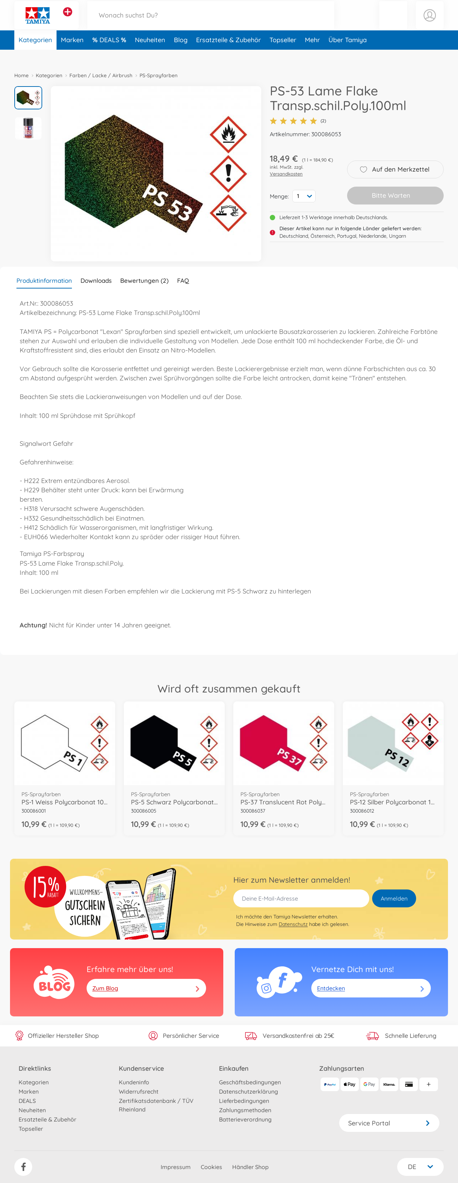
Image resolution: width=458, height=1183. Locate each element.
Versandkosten (286, 174)
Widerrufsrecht (139, 1091)
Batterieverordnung (245, 1119)
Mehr (312, 55)
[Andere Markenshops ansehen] (67, 19)
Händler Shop (250, 1166)
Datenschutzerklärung (248, 1091)
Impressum (176, 1166)
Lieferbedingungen (244, 1100)
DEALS (110, 55)
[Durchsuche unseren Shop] (210, 23)
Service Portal (389, 1123)
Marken (72, 55)
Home (21, 75)
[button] (393, 23)
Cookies (211, 1166)
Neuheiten (150, 55)
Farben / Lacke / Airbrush (100, 75)
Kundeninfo (134, 1082)
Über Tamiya (347, 55)
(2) (298, 120)
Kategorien (35, 55)
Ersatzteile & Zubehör (228, 55)
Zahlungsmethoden (245, 1110)
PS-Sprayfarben (158, 75)
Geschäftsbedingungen (250, 1082)
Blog (180, 55)
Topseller (282, 55)
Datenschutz (293, 924)
